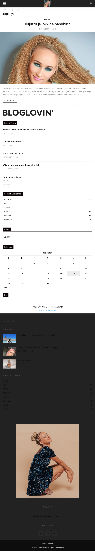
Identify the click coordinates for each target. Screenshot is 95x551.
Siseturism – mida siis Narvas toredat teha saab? (36, 335)
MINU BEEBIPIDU (24, 360)
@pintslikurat (47, 310)
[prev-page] (4, 186)
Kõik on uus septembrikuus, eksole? (21, 165)
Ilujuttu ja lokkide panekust (47, 24)
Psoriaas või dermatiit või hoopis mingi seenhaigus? (38, 347)
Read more (9, 100)
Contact (51, 543)
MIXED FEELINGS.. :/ (13, 153)
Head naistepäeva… (12, 177)
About (43, 543)
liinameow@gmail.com (52, 516)
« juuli (5, 287)
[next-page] (8, 186)
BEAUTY (47, 19)
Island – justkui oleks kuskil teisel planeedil (24, 129)
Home (5, 10)
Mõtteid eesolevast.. (13, 141)
